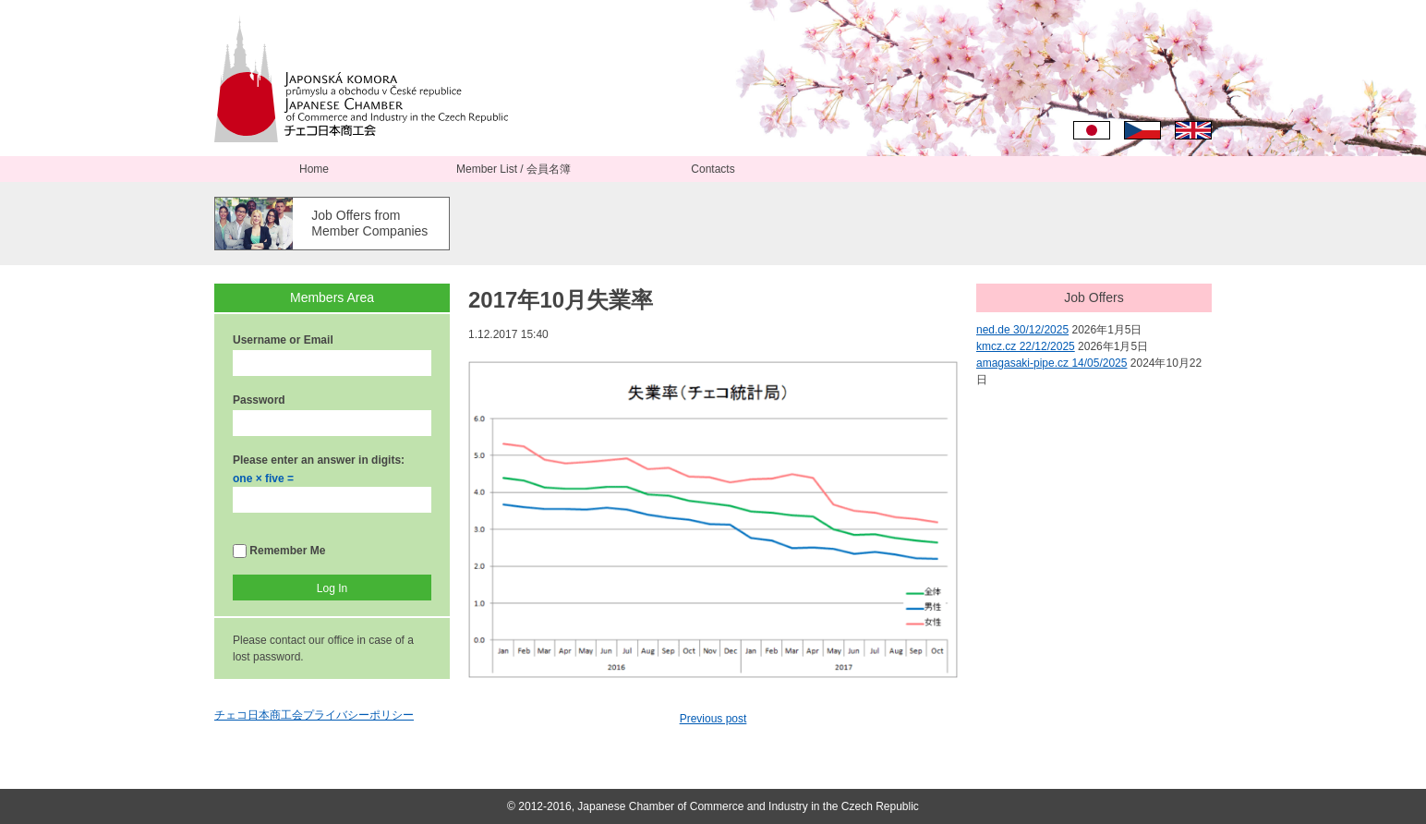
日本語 (1091, 130)
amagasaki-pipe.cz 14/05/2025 (1051, 363)
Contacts (712, 169)
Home (314, 169)
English (1193, 130)
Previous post (713, 718)
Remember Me (279, 551)
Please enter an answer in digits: (319, 460)
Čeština (1142, 130)
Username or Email (283, 339)
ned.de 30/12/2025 (1022, 329)
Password (259, 400)
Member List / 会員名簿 (513, 169)
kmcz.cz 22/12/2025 (1025, 346)
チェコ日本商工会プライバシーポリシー (314, 715)
